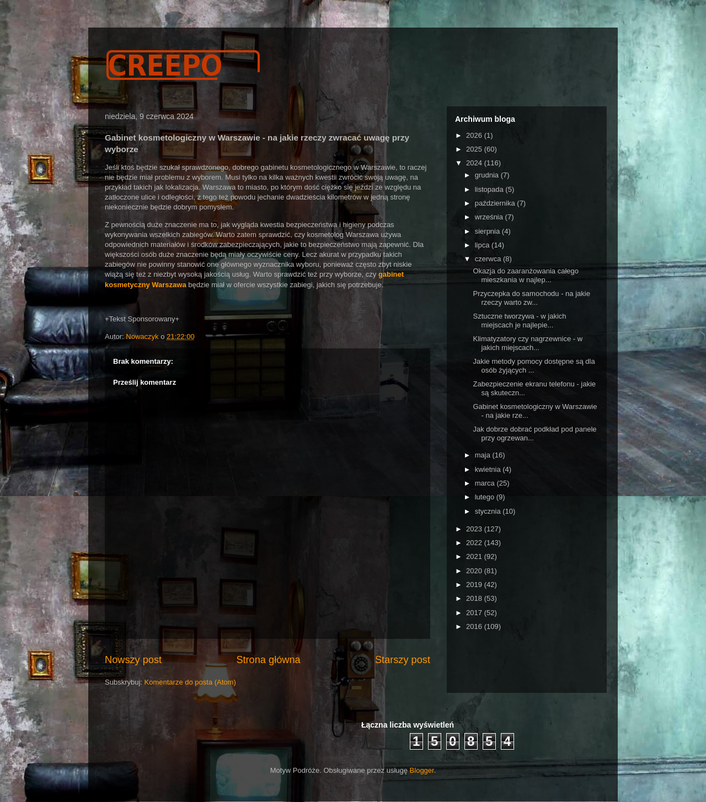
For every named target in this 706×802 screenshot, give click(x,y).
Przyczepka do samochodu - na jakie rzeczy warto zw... (531, 297)
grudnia (488, 175)
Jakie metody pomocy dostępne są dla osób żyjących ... (534, 365)
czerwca (489, 259)
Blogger (422, 770)
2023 (475, 529)
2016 (475, 626)
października (496, 203)
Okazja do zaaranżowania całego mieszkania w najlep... (526, 275)
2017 (475, 613)
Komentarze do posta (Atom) (190, 682)
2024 (475, 163)
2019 (475, 584)
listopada (490, 189)
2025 (475, 149)
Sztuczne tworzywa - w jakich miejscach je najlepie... (519, 320)
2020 (475, 571)
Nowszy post (133, 659)
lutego (485, 497)
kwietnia (489, 469)
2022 (475, 543)
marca (486, 483)
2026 (475, 135)
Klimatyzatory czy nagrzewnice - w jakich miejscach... (527, 343)
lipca (483, 245)
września (490, 217)
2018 (475, 598)
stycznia (489, 511)
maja (484, 455)
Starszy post (402, 659)
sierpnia (488, 231)
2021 (475, 556)
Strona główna (268, 659)
